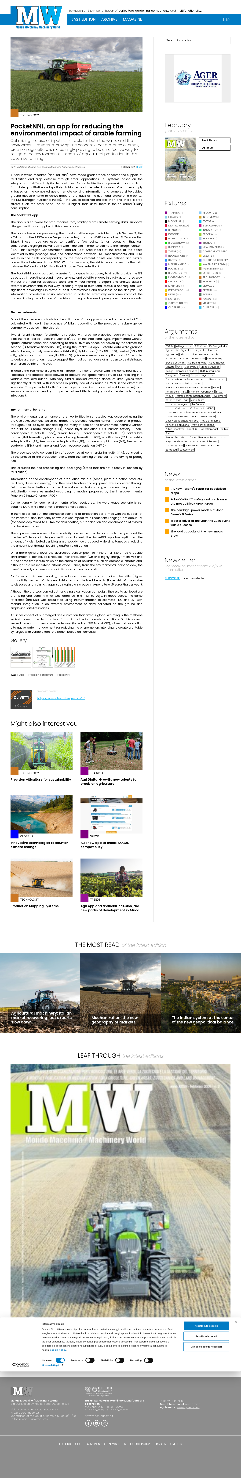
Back (139, 167)
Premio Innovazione (203, 424)
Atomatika (171, 358)
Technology (211, 277)
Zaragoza (171, 449)
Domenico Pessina (186, 371)
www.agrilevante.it (188, 1407)
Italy (186, 400)
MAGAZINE (132, 19)
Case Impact (216, 362)
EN (228, 19)
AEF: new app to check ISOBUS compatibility (104, 845)
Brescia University (175, 362)
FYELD (219, 391)
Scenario (209, 238)
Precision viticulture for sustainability (41, 779)
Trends (207, 243)
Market (208, 303)
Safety (172, 260)
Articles (207, 148)
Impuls (169, 395)
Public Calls (176, 238)
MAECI (210, 408)
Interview (209, 217)
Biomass (208, 286)
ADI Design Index (218, 346)
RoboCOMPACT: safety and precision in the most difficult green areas (199, 501)
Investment (219, 395)
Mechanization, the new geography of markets (114, 1020)
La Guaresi (198, 404)
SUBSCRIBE (172, 578)
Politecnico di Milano (177, 424)
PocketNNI (63, 675)
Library (173, 217)
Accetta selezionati (206, 1443)
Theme (172, 251)
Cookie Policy (58, 1456)
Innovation (210, 230)
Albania (184, 354)
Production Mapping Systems (35, 906)
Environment (177, 277)
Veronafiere (191, 445)
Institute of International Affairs (193, 395)
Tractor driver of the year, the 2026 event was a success (200, 523)
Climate (170, 366)
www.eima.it (192, 1404)
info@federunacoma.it (25, 1413)
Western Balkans (210, 445)
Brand (172, 230)
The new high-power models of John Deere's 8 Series (197, 512)
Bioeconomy (177, 243)
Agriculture (172, 354)
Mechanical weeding (177, 416)
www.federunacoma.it (99, 1416)
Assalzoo (216, 354)
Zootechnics (186, 449)
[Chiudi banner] (236, 1429)
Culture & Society (215, 260)
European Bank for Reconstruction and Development (196, 379)
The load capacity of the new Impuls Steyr (197, 533)
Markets (174, 286)
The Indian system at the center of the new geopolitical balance (203, 1020)
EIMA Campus (211, 225)
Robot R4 (192, 429)
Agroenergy (211, 268)
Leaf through (211, 140)
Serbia (224, 429)
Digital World (178, 225)
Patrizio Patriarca (210, 420)
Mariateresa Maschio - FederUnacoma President (193, 412)
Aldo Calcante (200, 354)
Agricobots (172, 350)
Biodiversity (198, 358)
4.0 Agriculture (184, 346)
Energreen (171, 375)
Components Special (217, 251)
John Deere (197, 400)
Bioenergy (175, 273)
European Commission (179, 383)
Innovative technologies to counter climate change (39, 845)
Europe (184, 375)
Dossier (173, 234)
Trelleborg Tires (174, 445)
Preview (208, 234)
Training (174, 213)
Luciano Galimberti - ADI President (185, 408)
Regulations (177, 256)
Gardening (175, 303)
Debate (207, 256)
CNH (179, 366)
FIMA (184, 391)
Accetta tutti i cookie (206, 1432)
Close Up (174, 307)
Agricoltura (187, 350)
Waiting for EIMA (214, 264)
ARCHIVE (109, 19)
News (171, 294)
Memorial (174, 221)
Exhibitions (210, 273)
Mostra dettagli (50, 1471)
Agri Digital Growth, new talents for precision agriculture (109, 781)
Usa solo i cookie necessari (206, 1453)
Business (174, 247)
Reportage (175, 290)
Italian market (173, 400)
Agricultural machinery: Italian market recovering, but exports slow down (41, 1018)
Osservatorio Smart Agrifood (182, 420)
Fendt (216, 387)
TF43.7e (170, 346)
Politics (173, 268)
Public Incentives (175, 429)
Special (207, 290)
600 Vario (200, 346)
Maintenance (177, 264)
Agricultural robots (206, 350)
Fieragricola (172, 391)
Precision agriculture (41, 675)
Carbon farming (197, 362)
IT (223, 19)
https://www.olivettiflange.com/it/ (61, 698)
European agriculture (202, 375)
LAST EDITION (84, 19)
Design (169, 371)
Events (207, 294)
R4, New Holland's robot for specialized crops (198, 491)
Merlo (195, 416)
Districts (174, 281)
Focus (207, 299)
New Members (212, 247)
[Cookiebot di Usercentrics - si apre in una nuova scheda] (21, 1471)
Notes (172, 299)
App (22, 675)
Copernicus (191, 366)
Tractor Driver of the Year (204, 441)
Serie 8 (169, 433)
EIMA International (210, 371)
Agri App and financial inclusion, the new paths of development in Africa (109, 908)
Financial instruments (201, 391)
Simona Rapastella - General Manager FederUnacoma (197, 437)
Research (209, 281)
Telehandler (180, 441)
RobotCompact (209, 429)
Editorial (209, 221)
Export (198, 383)
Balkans (184, 358)
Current (208, 307)
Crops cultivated (210, 366)
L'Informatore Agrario (178, 404)
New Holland (208, 416)
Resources (210, 213)
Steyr (168, 441)
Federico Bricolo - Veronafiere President (188, 387)
